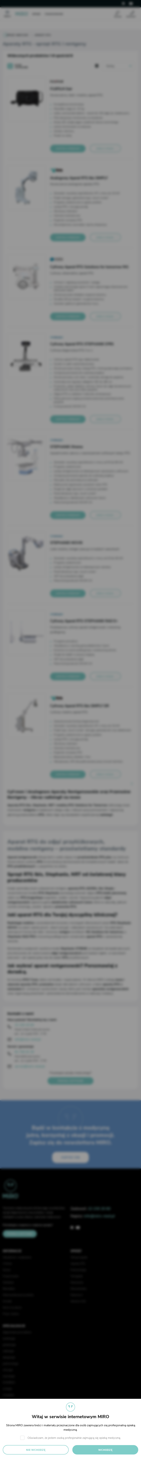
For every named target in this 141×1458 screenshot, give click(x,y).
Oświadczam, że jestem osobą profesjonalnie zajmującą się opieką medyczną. (74, 1438)
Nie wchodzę (35, 1450)
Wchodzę (105, 1450)
